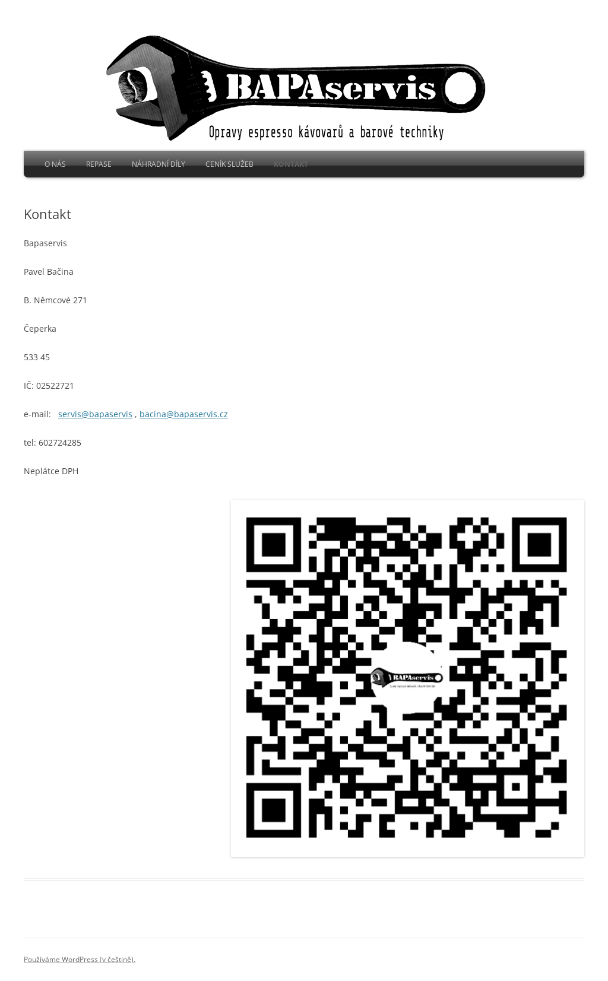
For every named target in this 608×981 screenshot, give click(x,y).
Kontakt (291, 164)
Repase (99, 164)
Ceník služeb (229, 164)
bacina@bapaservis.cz (184, 414)
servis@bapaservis (95, 414)
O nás (55, 164)
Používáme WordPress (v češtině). (79, 959)
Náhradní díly (158, 164)
